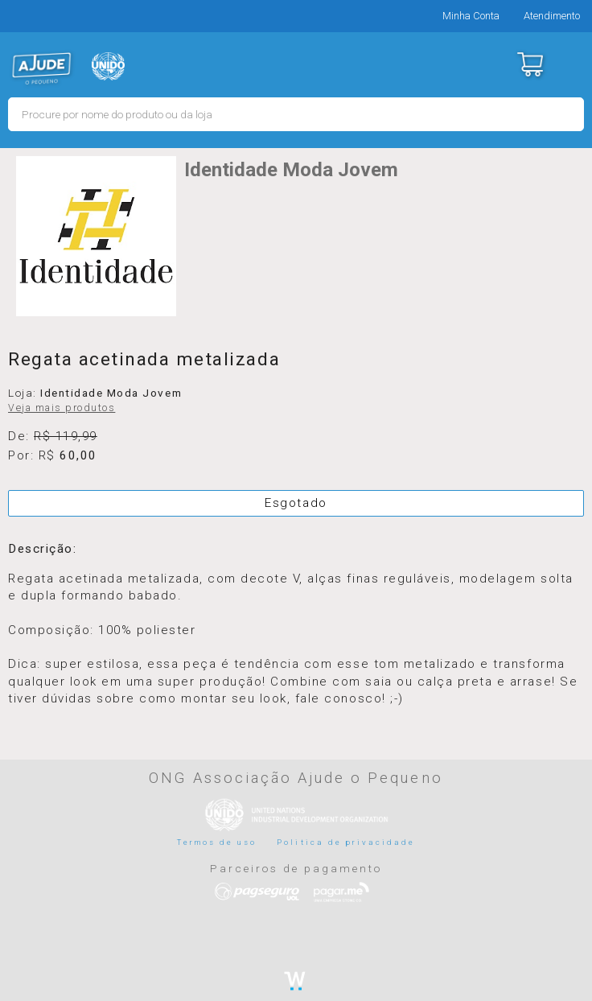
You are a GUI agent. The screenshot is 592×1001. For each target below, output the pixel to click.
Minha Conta (471, 16)
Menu (570, 64)
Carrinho (530, 64)
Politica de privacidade (346, 842)
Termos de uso (217, 842)
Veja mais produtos (61, 408)
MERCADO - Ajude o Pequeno (42, 68)
